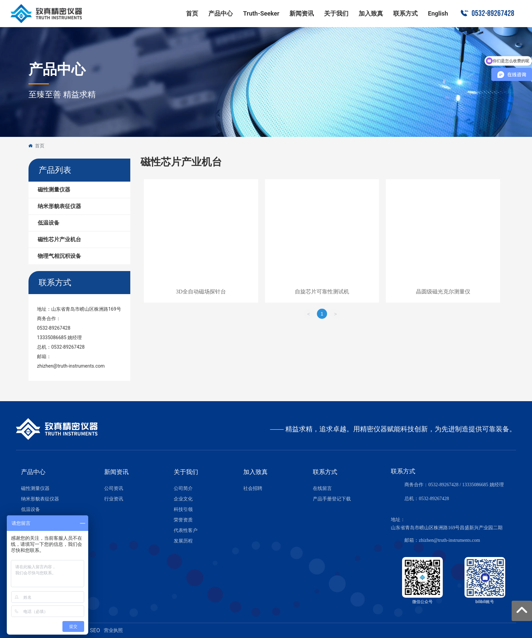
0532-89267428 (493, 13)
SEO (95, 630)
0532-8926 (429, 498)
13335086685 (51, 337)
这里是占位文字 (201, 242)
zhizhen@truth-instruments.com (71, 366)
